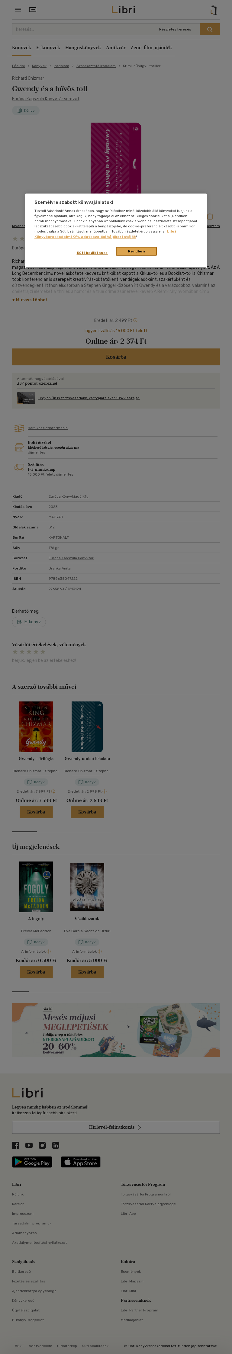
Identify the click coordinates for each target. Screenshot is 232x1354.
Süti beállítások (92, 252)
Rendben (136, 251)
